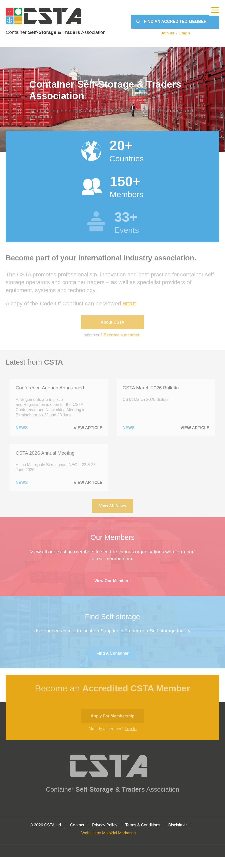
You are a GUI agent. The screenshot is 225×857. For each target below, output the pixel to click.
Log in (131, 729)
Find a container (112, 653)
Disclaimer (177, 825)
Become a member (121, 335)
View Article (88, 428)
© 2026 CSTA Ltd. (46, 825)
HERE (129, 304)
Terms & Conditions (142, 825)
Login (184, 33)
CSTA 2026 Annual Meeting (45, 453)
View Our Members (112, 581)
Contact (77, 825)
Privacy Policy (104, 825)
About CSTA (112, 322)
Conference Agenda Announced (50, 387)
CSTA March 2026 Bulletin (151, 387)
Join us (167, 33)
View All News (112, 506)
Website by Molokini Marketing (108, 833)
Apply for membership (112, 716)
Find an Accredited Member (175, 21)
